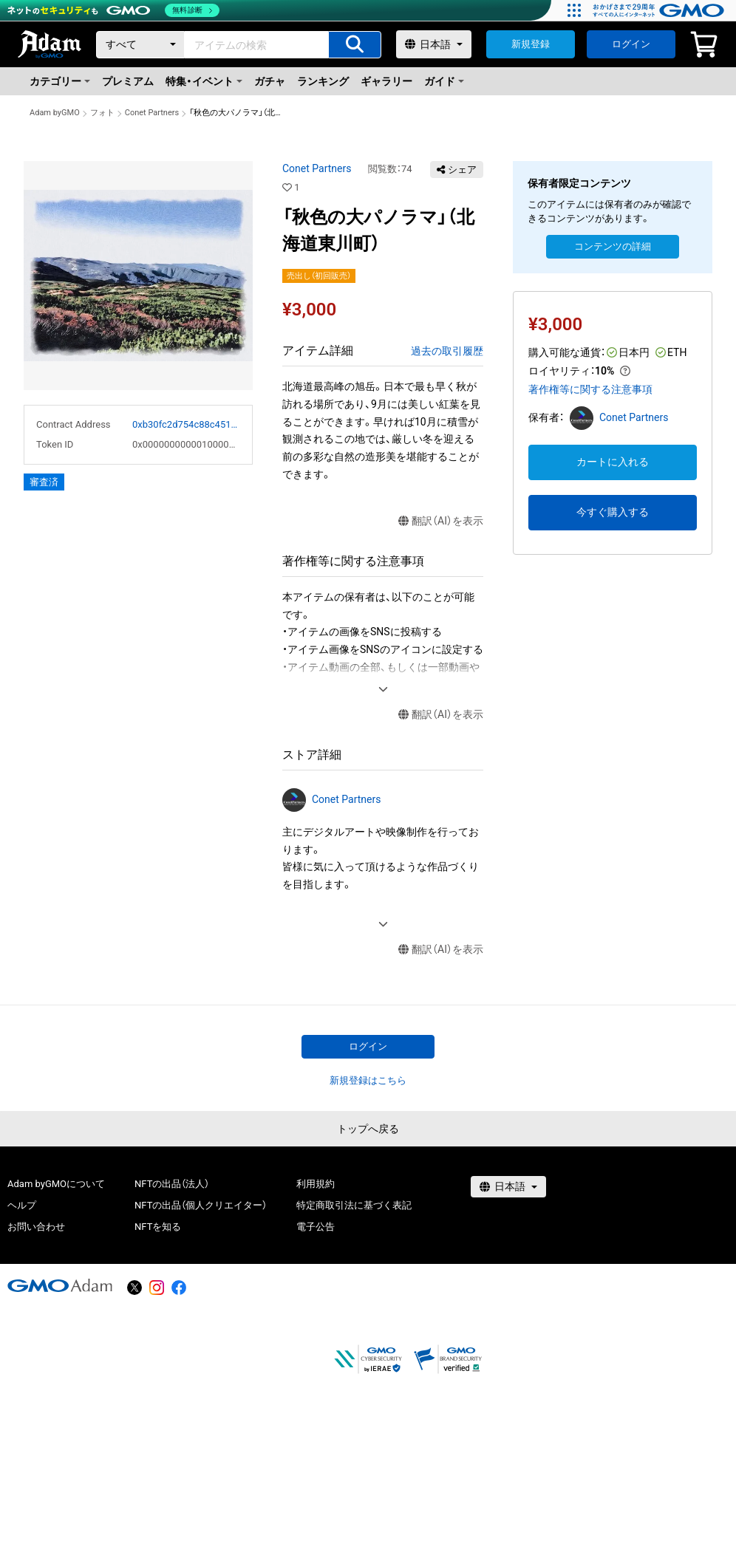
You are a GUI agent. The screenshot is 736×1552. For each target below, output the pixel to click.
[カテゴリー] (140, 44)
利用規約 (315, 1183)
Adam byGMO (55, 112)
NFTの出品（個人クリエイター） (200, 1205)
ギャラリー (386, 81)
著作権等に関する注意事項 (590, 389)
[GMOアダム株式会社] (59, 1285)
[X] (134, 1287)
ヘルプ (21, 1205)
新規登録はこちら (368, 1080)
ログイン (631, 43)
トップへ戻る (368, 1129)
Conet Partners (152, 112)
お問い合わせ (36, 1226)
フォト (102, 112)
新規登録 (530, 43)
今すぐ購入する (612, 512)
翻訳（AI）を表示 (440, 521)
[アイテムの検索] (354, 44)
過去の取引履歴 (447, 351)
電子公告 (315, 1226)
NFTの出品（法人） (171, 1183)
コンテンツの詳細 (612, 246)
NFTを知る (157, 1226)
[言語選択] (433, 44)
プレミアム (128, 81)
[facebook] (178, 1287)
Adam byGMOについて (56, 1183)
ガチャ (269, 81)
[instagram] (156, 1287)
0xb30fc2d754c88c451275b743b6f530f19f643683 (186, 424)
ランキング (323, 81)
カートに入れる (612, 462)
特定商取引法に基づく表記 (354, 1205)
